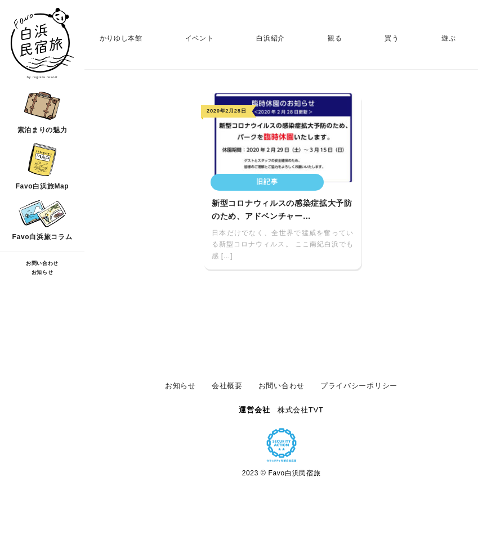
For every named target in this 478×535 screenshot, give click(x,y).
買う (392, 38)
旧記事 (267, 182)
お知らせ (42, 272)
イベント (199, 38)
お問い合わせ (42, 263)
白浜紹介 (270, 38)
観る (335, 38)
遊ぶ (448, 38)
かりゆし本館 (121, 38)
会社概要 (227, 385)
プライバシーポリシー (358, 385)
